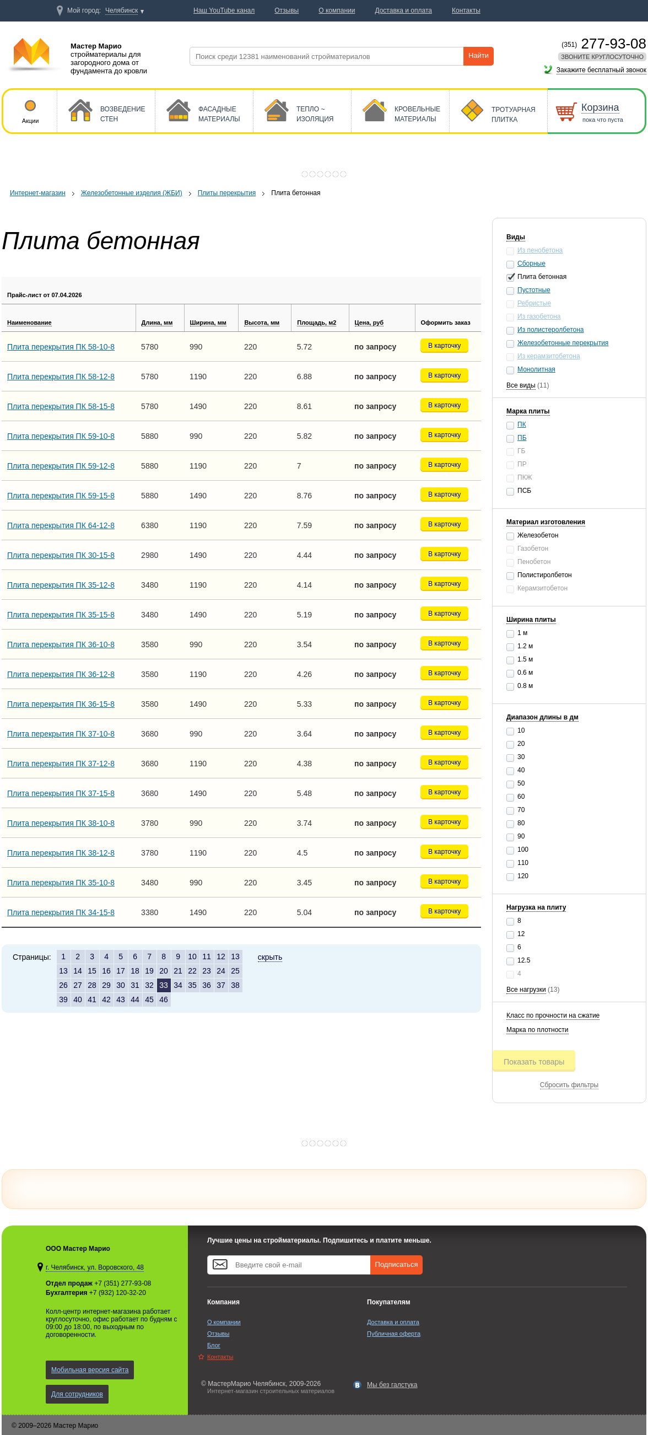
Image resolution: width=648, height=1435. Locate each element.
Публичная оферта (393, 1333)
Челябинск (121, 10)
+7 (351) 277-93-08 (122, 1283)
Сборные (531, 263)
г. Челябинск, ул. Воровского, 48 (95, 1267)
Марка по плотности (537, 1030)
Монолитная (536, 369)
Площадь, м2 (316, 322)
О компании (224, 1322)
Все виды (521, 385)
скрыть (270, 957)
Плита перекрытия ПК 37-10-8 (61, 733)
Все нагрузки (526, 989)
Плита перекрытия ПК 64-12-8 (61, 525)
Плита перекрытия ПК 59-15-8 (61, 495)
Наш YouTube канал (224, 10)
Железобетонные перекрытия (562, 343)
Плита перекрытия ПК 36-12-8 (61, 674)
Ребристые (534, 303)
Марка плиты (528, 411)
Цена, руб (369, 322)
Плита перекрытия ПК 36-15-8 (61, 704)
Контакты (220, 1356)
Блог (213, 1345)
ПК (521, 424)
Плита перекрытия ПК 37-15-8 (61, 793)
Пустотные (533, 290)
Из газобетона (539, 316)
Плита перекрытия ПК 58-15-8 (61, 406)
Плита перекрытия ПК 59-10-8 (61, 436)
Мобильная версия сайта (89, 1370)
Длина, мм (157, 322)
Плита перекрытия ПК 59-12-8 (61, 465)
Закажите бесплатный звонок (601, 70)
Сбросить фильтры (569, 1085)
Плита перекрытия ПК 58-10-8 (61, 346)
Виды (515, 237)
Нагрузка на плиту (536, 907)
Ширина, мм (208, 322)
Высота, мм (261, 322)
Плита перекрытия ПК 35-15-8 (61, 614)
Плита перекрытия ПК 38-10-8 (61, 823)
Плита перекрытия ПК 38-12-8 (61, 852)
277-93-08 (603, 43)
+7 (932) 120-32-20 (117, 1293)
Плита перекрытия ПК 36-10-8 (61, 644)
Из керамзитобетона (548, 356)
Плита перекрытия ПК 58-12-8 (61, 376)
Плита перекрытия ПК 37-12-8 (61, 763)
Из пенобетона (540, 250)
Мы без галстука (392, 1385)
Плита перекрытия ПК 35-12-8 (61, 585)
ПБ (522, 438)
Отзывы (218, 1333)
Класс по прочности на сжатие (553, 1015)
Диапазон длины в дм (542, 717)
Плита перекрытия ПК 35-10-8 (61, 882)
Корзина (600, 107)
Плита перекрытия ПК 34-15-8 (61, 912)
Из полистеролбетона (550, 330)
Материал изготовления (545, 522)
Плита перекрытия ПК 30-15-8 (61, 555)
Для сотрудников (77, 1394)
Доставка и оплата (393, 1322)
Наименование (29, 322)
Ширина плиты (531, 620)
